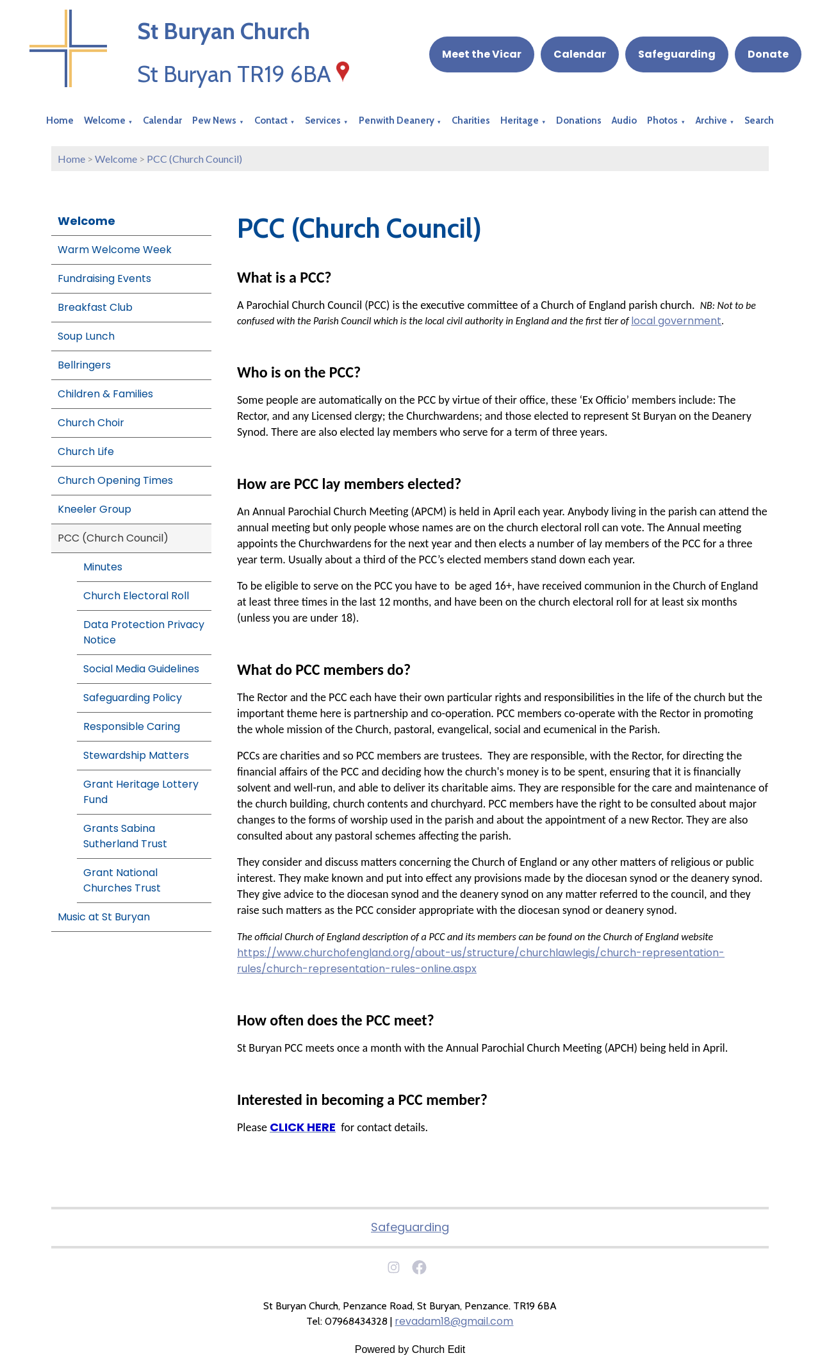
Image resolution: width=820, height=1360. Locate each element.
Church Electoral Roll (136, 595)
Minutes (102, 567)
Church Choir (91, 422)
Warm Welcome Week (115, 249)
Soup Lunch (86, 336)
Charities (471, 120)
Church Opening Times (115, 480)
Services (323, 120)
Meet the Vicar (481, 54)
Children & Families (105, 393)
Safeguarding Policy (132, 697)
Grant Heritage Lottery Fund (141, 792)
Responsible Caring (131, 726)
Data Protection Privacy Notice (143, 632)
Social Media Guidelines (141, 668)
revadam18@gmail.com (454, 1321)
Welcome (105, 120)
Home (60, 120)
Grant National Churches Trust (122, 880)
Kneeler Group (94, 509)
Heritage (519, 120)
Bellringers (84, 365)
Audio (624, 120)
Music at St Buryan (104, 916)
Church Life (86, 451)
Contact (271, 120)
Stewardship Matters (136, 755)
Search (759, 120)
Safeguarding (677, 54)
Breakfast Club (95, 307)
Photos (662, 120)
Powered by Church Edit (410, 1349)
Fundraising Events (104, 278)
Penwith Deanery (396, 120)
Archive (711, 120)
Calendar (580, 54)
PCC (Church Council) (194, 159)
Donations (579, 120)
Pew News (214, 120)
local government (676, 320)
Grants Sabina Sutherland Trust (125, 836)
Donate (768, 54)
